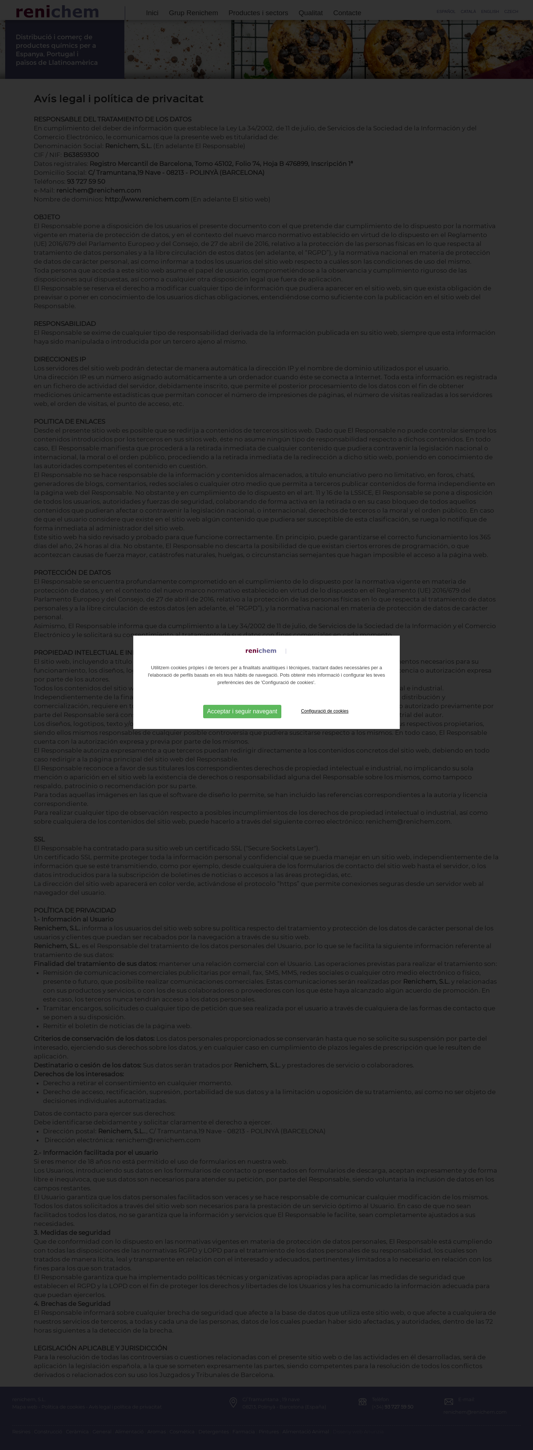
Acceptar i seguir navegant (242, 686)
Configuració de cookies (324, 686)
